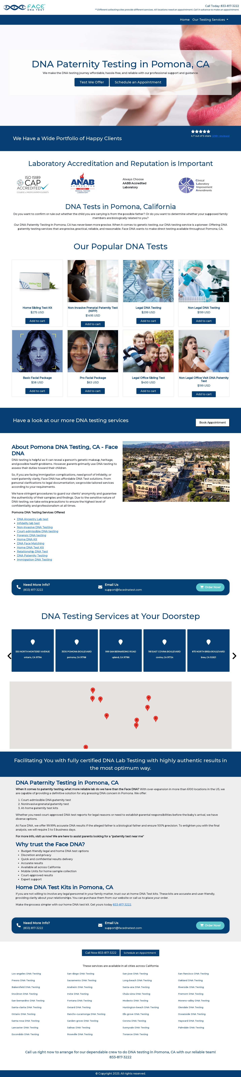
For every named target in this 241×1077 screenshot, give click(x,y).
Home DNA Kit (27, 539)
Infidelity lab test (28, 523)
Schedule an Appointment (138, 82)
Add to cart (37, 321)
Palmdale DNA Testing (191, 1027)
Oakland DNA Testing (190, 980)
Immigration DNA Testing (34, 559)
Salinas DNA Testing (78, 1027)
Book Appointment (212, 422)
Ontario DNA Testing (23, 1014)
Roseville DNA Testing (79, 1034)
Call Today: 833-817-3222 (222, 6)
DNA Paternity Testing (32, 555)
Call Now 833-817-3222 (100, 952)
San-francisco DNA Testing (193, 973)
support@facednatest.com (123, 589)
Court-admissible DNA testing (37, 531)
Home (185, 20)
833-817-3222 (122, 904)
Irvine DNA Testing (77, 993)
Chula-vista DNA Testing (136, 993)
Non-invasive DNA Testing (35, 527)
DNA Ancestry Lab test (32, 519)
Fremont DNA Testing (190, 993)
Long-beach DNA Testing (137, 980)
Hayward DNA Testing (190, 1020)
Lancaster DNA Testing (25, 1027)
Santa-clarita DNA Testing (26, 1007)
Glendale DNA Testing (190, 1007)
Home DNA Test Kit (30, 547)
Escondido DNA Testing (25, 1034)
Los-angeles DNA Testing (26, 973)
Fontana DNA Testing (79, 1000)
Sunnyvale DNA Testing (136, 1027)
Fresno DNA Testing (23, 980)
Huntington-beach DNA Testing (141, 1007)
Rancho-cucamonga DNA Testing (86, 1014)
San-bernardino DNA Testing (28, 1000)
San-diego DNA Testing (80, 973)
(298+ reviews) (221, 135)
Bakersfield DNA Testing (26, 987)
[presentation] (8, 656)
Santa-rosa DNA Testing (25, 1020)
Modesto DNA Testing (135, 1000)
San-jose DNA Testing (135, 973)
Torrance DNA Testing (135, 1034)
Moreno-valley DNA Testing (193, 1000)
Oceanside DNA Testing (192, 1014)
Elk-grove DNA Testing (136, 1014)
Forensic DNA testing (31, 535)
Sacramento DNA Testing (81, 980)
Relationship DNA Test (32, 551)
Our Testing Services (209, 20)
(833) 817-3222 (33, 589)
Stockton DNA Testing (25, 993)
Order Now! (210, 587)
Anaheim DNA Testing (79, 987)
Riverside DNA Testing (191, 987)
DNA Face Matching (30, 543)
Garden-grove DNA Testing (82, 1020)
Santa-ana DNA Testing (136, 987)
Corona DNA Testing (134, 1020)
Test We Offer (92, 82)
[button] (136, 726)
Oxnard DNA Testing (78, 1007)
